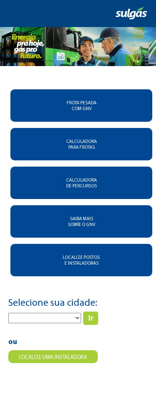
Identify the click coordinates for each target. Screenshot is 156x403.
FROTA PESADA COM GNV (82, 105)
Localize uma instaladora (53, 357)
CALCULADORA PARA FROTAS (81, 144)
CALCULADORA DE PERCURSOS (81, 183)
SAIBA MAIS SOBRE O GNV (81, 221)
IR (90, 318)
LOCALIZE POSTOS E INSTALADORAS (81, 260)
